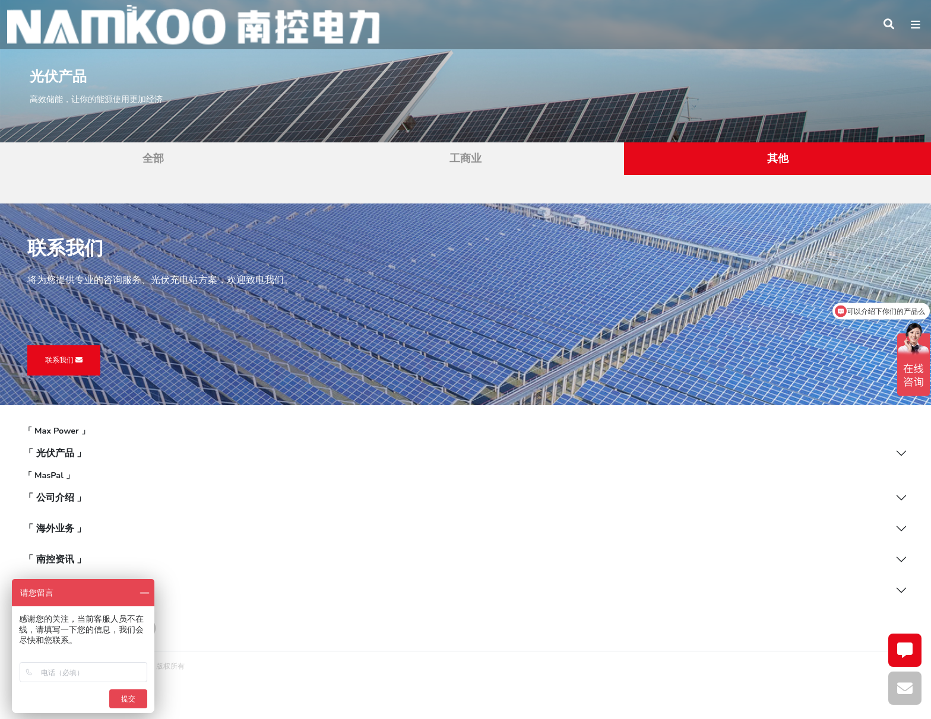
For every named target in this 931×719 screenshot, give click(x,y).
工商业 (465, 158)
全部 (153, 158)
